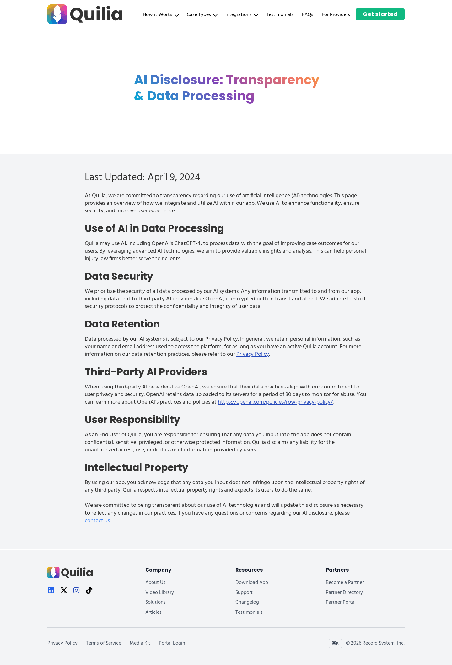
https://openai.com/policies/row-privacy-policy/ (275, 402)
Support (244, 592)
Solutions (155, 602)
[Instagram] (76, 591)
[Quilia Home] (84, 14)
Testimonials (279, 15)
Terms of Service (103, 643)
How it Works (160, 15)
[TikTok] (89, 591)
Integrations (241, 15)
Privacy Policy (252, 354)
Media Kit (140, 643)
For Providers (336, 15)
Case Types (202, 15)
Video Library (159, 592)
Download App (251, 582)
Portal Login (172, 643)
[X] (63, 591)
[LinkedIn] (51, 591)
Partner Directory (344, 592)
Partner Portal (341, 602)
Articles (153, 612)
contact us (97, 520)
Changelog (247, 602)
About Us (155, 582)
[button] (162, 15)
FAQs (307, 15)
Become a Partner (345, 582)
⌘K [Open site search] (335, 643)
